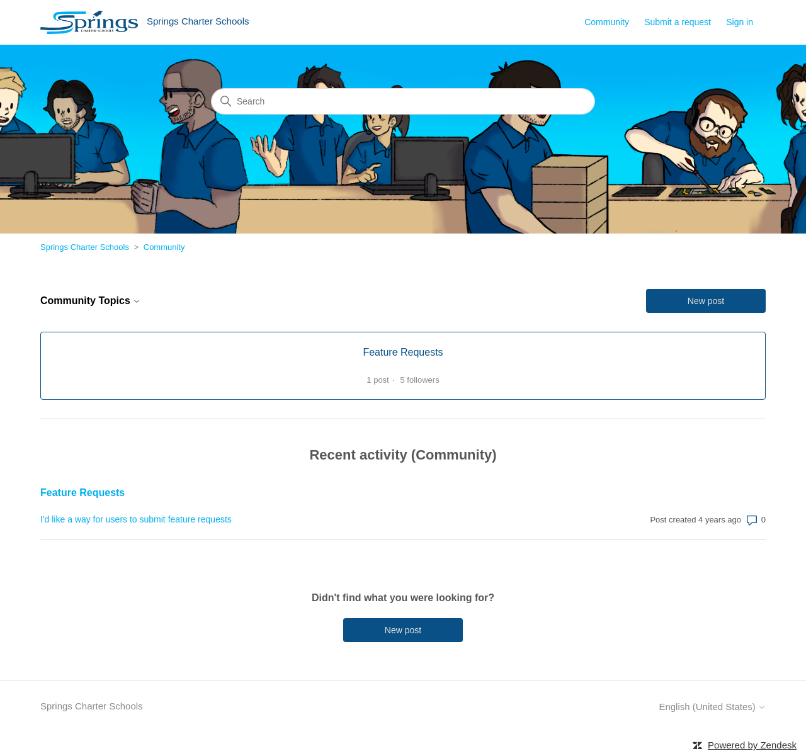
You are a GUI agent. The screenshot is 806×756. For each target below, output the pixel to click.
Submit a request (677, 22)
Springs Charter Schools (84, 247)
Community (606, 22)
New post (706, 301)
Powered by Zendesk (752, 745)
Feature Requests (82, 492)
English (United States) (712, 706)
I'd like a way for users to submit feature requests (136, 519)
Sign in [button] (739, 22)
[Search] (403, 101)
